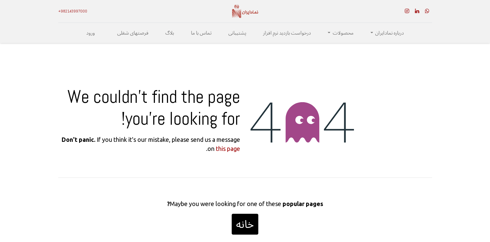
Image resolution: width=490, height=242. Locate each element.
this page (228, 148)
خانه (245, 224)
